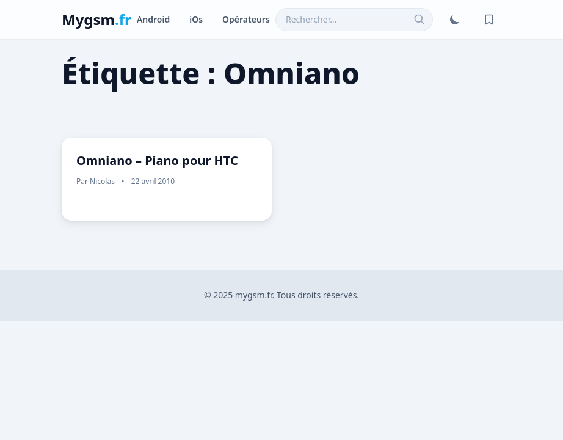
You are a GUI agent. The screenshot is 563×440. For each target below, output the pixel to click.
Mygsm (96, 19)
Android (153, 19)
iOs (196, 19)
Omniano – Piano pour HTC (157, 160)
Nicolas (102, 181)
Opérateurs (246, 19)
